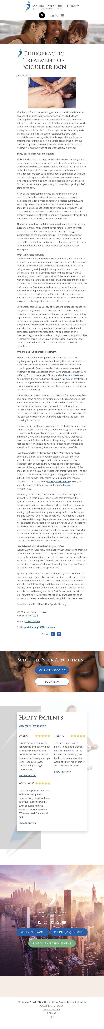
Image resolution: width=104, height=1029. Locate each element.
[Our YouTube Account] (64, 922)
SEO (52, 1017)
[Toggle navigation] (57, 15)
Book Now (52, 681)
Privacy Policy (51, 1009)
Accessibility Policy (51, 1005)
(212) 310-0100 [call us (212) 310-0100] (32, 621)
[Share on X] (59, 634)
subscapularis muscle (58, 481)
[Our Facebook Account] (39, 922)
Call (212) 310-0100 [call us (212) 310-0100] (52, 670)
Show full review (27, 775)
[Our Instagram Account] (45, 922)
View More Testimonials (32, 726)
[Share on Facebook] (53, 634)
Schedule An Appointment (52, 943)
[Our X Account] (52, 922)
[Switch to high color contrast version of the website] (42, 15)
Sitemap (51, 1013)
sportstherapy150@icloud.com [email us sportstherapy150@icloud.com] (39, 627)
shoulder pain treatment (70, 375)
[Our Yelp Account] (57, 922)
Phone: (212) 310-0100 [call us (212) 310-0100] (68, 932)
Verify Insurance (33, 932)
